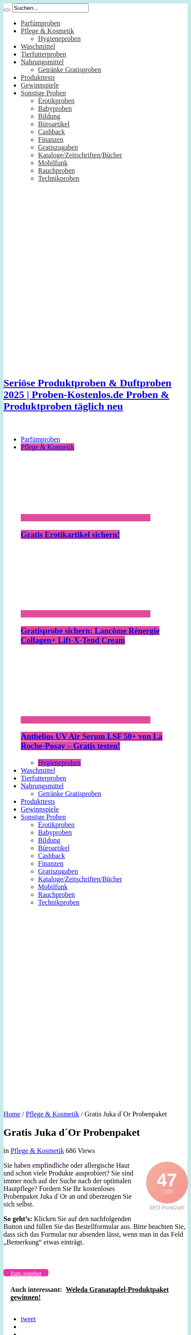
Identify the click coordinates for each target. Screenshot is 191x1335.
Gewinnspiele (40, 85)
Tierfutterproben (43, 54)
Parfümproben (40, 23)
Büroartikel (54, 124)
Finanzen (51, 139)
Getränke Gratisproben (69, 69)
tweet (28, 1318)
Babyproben (55, 108)
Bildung (49, 116)
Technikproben (59, 178)
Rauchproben (56, 170)
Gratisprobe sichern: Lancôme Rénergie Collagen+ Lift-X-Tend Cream (90, 635)
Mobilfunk (52, 162)
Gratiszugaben (58, 147)
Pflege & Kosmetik (47, 30)
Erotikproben (56, 100)
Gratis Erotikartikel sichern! (70, 534)
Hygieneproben (59, 38)
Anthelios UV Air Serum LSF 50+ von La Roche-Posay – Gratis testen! (91, 741)
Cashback (51, 131)
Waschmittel (38, 46)
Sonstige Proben (43, 93)
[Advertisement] (90, 1005)
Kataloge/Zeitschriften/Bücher (80, 155)
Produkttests (38, 77)
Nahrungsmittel (42, 62)
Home (11, 1114)
